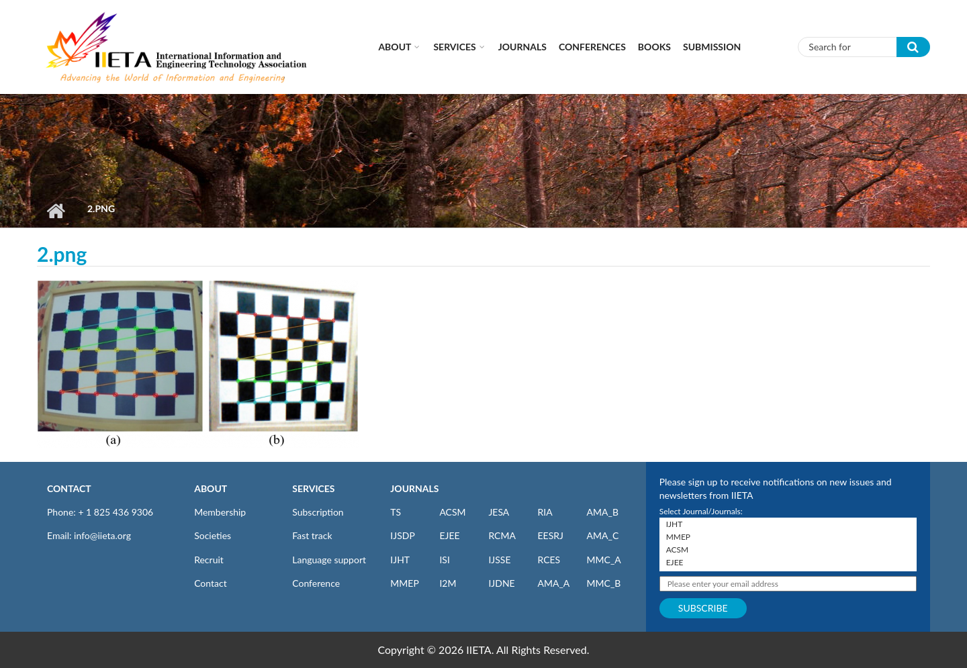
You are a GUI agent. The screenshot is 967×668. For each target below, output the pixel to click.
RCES (548, 559)
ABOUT (210, 488)
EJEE (449, 535)
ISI (444, 559)
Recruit (209, 559)
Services (454, 46)
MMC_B (604, 583)
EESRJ (550, 535)
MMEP (404, 583)
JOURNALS (414, 488)
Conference (316, 583)
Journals (522, 46)
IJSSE (499, 559)
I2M (447, 583)
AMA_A (553, 583)
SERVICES (313, 488)
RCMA (502, 535)
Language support (329, 559)
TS (395, 512)
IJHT (400, 559)
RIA (544, 512)
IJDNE (501, 583)
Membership (220, 512)
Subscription (317, 512)
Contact (210, 583)
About (394, 46)
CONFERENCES (592, 46)
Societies (212, 535)
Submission (712, 46)
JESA (498, 512)
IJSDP (402, 535)
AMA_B (602, 512)
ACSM (452, 512)
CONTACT (69, 488)
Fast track (312, 535)
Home (55, 211)
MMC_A (604, 559)
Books (654, 46)
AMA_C (603, 535)
